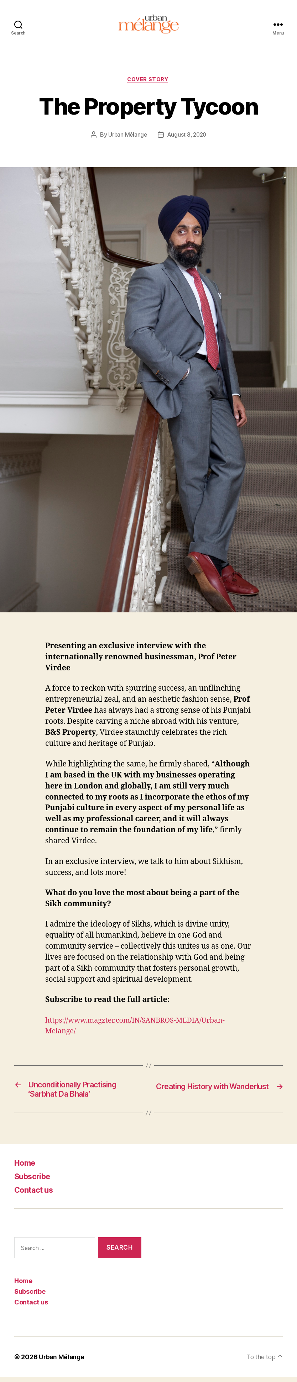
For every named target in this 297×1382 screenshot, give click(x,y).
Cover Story (148, 82)
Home (26, 1167)
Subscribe (34, 1181)
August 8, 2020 (187, 137)
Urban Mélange (127, 137)
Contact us (36, 1195)
